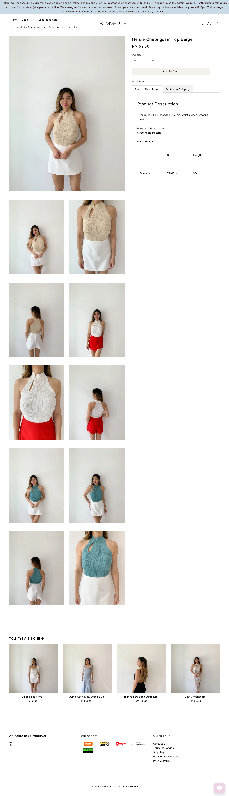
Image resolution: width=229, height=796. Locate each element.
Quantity (136, 54)
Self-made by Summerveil (26, 26)
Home (14, 19)
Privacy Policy (161, 760)
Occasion (54, 26)
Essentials (73, 26)
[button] (201, 23)
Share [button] (138, 81)
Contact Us (160, 743)
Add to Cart (171, 71)
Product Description (147, 89)
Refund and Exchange (166, 756)
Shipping (158, 752)
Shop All (27, 19)
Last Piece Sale (48, 19)
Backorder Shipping (177, 89)
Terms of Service (163, 747)
